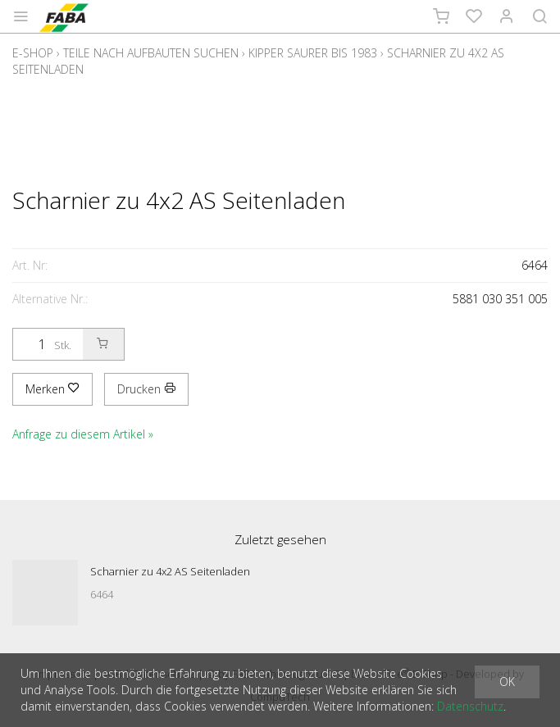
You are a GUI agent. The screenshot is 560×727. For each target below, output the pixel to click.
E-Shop (32, 53)
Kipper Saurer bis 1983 (312, 53)
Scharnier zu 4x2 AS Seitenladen (170, 571)
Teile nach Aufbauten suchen (151, 53)
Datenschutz (470, 706)
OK (507, 681)
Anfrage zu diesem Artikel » (82, 434)
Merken (52, 389)
